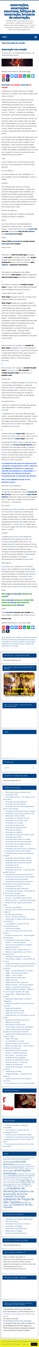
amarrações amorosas (9, 639)
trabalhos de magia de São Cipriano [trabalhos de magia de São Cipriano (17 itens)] (18, 1200)
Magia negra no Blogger (14, 1231)
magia (19, 231)
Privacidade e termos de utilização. (17, 1321)
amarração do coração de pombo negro (19, 835)
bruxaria (23, 229)
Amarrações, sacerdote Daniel (16, 1228)
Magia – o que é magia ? (14, 975)
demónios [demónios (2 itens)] (9, 1177)
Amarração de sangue (13, 830)
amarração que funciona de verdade (18, 863)
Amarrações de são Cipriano (15, 896)
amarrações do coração (10, 641)
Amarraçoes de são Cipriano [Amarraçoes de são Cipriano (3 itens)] (20, 1159)
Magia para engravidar (13, 1008)
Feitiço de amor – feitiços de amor (17, 949)
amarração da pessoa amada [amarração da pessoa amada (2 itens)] (16, 1166)
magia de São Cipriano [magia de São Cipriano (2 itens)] (13, 1181)
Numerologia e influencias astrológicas (19, 1027)
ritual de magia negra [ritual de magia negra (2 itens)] (8, 1184)
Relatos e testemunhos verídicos (17, 1043)
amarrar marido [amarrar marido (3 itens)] (25, 1158)
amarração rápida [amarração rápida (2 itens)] (29, 1168)
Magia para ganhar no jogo (14, 1011)
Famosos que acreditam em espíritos (18, 945)
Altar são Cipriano (11, 1221)
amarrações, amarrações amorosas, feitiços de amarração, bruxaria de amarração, (19, 11)
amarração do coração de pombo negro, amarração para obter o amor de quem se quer (18, 1139)
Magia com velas (11, 980)
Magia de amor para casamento (16, 982)
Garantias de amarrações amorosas (18, 956)
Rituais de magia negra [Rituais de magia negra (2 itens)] (28, 1182)
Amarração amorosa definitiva (16, 802)
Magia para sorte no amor (14, 1013)
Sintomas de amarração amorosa (17, 1060)
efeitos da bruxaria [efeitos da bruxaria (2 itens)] (18, 1177)
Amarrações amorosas (13, 867)
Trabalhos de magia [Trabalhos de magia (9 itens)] (14, 1196)
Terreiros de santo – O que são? (16, 1062)
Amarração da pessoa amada (15, 827)
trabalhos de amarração (27, 641)
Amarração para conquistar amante (18, 844)
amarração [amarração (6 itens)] (8, 1162)
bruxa (34, 452)
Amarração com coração (14, 49)
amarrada (5, 360)
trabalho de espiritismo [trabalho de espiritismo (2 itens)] (18, 1186)
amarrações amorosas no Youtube (17, 1224)
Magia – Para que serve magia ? (16, 973)
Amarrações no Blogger (13, 1226)
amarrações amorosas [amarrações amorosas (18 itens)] (17, 1171)
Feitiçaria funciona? (12, 947)
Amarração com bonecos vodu (16, 820)
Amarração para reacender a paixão (18, 858)
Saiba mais (25, 1344)
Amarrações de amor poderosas (16, 888)
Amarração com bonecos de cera (17, 818)
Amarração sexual (11, 865)
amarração (25, 85)
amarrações (9, 547)
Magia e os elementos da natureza (17, 987)
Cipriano (31, 231)
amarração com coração (12, 637)
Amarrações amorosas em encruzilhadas (20, 877)
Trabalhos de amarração (14, 1064)
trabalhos (32, 574)
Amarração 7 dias (11, 795)
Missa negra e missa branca (15, 1025)
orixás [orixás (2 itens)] (16, 1182)
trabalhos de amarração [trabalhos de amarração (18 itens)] (14, 1189)
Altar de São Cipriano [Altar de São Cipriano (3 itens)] (13, 1158)
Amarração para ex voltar (14, 846)
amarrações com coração (26, 639)
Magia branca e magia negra (15, 978)
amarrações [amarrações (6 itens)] (8, 1170)
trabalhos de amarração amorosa (13, 644)
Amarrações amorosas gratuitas (16, 879)
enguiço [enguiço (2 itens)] (25, 1177)
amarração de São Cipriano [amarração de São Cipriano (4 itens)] (13, 1168)
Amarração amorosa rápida (15, 816)
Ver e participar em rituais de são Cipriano (20, 1083)
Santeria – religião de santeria (16, 1053)
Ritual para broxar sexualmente (16, 1050)
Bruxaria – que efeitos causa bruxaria (18, 898)
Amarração (6, 85)
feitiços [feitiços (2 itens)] (13, 1179)
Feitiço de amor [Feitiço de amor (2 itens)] (7, 1179)
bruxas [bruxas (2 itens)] (5, 1177)
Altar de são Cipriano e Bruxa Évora (18, 792)
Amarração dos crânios (13, 837)
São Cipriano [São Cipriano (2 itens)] (18, 1184)
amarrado (11, 370)
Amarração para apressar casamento (18, 842)
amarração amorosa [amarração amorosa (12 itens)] (14, 1163)
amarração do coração (29, 637)
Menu (4, 37)
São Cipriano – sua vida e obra (16, 1055)
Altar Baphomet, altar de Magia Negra (18, 1219)
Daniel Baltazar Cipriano (23, 53)
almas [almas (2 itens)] (4, 1158)
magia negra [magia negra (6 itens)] (25, 1181)
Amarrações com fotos (13, 886)
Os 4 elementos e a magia (14, 1041)
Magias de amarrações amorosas (17, 1020)
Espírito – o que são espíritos (15, 942)
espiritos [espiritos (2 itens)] (30, 1177)
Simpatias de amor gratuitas (15, 1057)
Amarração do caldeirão (13, 832)
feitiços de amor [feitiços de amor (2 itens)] (20, 1179)
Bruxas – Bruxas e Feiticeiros (15, 917)
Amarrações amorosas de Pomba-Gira (19, 874)
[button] (5, 746)
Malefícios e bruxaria (12, 1022)
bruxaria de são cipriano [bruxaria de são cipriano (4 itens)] (25, 1176)
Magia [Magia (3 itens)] (27, 1179)
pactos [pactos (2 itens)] (20, 1182)
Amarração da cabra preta (14, 825)
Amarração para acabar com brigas (17, 839)
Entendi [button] (34, 1344)
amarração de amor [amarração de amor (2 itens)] (30, 1166)
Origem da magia (11, 1039)
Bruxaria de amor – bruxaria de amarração (20, 900)
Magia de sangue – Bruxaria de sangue (19, 985)
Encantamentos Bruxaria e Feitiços (17, 940)
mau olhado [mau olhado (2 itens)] (11, 1182)
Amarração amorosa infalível (15, 804)
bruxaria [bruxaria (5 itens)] (12, 1176)
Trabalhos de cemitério (13, 1071)
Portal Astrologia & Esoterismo (16, 1233)
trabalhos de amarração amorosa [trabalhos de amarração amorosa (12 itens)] (18, 1192)
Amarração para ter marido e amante (18, 860)
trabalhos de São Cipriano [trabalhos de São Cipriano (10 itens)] (18, 1206)
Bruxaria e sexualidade (13, 907)
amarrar (16, 350)
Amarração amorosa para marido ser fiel (19, 813)
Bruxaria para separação (14, 914)
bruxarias (16, 445)
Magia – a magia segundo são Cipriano (19, 971)
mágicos (5, 265)
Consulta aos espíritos (13, 928)
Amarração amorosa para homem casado (20, 811)
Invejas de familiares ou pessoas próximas (20, 964)
